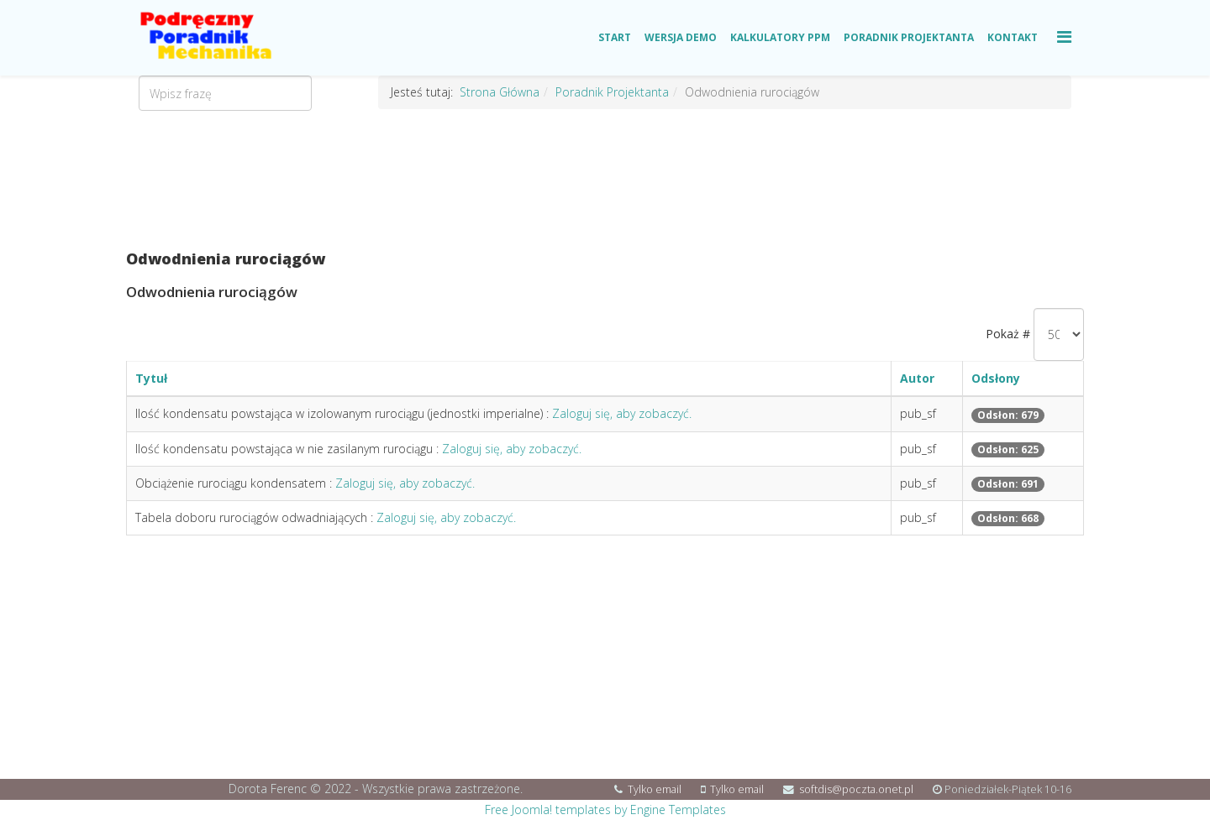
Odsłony (995, 378)
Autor (917, 378)
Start (614, 37)
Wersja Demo (680, 37)
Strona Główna (499, 92)
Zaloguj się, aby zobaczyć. (622, 413)
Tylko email (654, 789)
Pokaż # (1008, 334)
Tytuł (151, 378)
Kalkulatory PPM (780, 37)
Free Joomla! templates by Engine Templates (605, 809)
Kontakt (1012, 37)
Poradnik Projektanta (909, 37)
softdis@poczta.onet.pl (856, 789)
